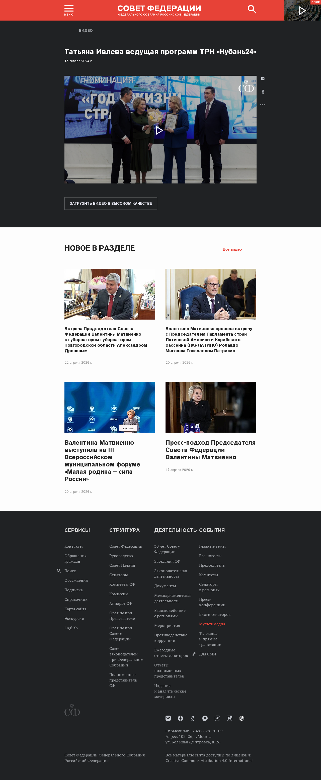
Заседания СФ (167, 561)
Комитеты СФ (122, 584)
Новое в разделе (99, 248)
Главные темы (212, 546)
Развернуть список (262, 105)
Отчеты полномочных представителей (169, 670)
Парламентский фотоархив (241, 718)
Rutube (229, 718)
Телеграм (217, 718)
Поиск (70, 570)
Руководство (121, 555)
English (71, 627)
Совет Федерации (125, 546)
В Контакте (263, 78)
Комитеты (208, 574)
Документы (165, 585)
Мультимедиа (212, 623)
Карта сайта (75, 608)
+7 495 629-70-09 (206, 730)
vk (168, 718)
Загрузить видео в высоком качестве (111, 203)
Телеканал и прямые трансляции (210, 639)
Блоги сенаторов (214, 614)
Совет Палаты (122, 565)
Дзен (180, 718)
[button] (68, 10)
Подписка (73, 589)
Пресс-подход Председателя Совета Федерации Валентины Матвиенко (211, 450)
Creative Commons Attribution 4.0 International (209, 760)
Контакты (73, 546)
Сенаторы (118, 574)
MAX (205, 718)
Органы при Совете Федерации (120, 633)
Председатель (212, 565)
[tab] (263, 96)
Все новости (210, 555)
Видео (86, 30)
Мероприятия (167, 625)
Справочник (76, 599)
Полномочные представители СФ (123, 680)
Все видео (232, 249)
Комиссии (118, 593)
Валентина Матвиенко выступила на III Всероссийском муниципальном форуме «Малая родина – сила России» (102, 461)
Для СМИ (207, 653)
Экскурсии (74, 618)
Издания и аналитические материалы (170, 691)
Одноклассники (263, 92)
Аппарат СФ (120, 603)
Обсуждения (76, 580)
